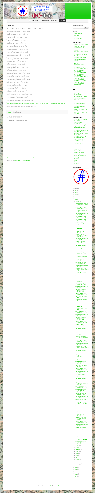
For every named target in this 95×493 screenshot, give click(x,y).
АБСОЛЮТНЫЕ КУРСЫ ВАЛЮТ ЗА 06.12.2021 (81, 403)
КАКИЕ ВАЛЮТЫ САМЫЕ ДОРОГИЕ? (81, 359)
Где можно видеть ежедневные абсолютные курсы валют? (81, 224)
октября (78, 447)
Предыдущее (65, 157)
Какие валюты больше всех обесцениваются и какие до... (81, 204)
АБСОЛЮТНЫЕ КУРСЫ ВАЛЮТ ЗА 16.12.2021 (81, 322)
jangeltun (50, 485)
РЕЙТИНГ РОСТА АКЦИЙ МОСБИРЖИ (80, 125)
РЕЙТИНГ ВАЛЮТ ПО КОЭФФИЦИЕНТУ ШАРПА (80, 65)
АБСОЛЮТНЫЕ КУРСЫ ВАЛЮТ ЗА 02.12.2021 (81, 432)
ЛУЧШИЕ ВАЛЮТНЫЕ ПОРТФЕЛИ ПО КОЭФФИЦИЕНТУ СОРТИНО (81, 75)
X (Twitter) (76, 163)
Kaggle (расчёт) (77, 149)
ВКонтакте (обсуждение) (79, 150)
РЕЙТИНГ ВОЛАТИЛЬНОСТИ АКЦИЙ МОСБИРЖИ (81, 131)
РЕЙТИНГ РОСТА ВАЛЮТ (80, 57)
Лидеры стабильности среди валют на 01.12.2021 (80, 442)
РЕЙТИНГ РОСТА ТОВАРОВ (80, 96)
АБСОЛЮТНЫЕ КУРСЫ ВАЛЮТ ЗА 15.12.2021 (81, 329)
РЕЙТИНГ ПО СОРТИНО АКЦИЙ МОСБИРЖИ (80, 137)
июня (77, 455)
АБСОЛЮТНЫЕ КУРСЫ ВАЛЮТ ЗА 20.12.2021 (81, 294)
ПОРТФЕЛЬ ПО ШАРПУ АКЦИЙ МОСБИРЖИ (79, 140)
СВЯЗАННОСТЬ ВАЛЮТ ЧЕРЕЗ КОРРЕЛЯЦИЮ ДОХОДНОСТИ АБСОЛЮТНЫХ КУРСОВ (80, 84)
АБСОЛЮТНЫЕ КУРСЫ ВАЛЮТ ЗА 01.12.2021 (81, 439)
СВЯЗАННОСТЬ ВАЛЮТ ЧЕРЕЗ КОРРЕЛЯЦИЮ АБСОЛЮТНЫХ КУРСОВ (80, 79)
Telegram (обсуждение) (79, 152)
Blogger (59, 485)
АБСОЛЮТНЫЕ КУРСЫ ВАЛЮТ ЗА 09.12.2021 (81, 379)
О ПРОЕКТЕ (77, 35)
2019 (76, 469)
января (77, 464)
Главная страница (37, 157)
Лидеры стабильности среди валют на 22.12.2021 (80, 280)
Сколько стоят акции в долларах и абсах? (80, 263)
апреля (77, 459)
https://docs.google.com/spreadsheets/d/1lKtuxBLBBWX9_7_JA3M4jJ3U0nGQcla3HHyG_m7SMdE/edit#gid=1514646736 (36, 103)
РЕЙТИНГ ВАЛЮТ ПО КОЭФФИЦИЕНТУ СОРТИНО (81, 68)
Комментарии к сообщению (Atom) (22, 160)
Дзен (75, 161)
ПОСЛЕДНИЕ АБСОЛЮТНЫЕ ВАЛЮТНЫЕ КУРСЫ (81, 52)
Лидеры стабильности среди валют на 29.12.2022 (80, 231)
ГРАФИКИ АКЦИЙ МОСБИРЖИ (78, 123)
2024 (76, 194)
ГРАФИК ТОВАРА (78, 94)
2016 (76, 474)
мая (77, 457)
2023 (76, 196)
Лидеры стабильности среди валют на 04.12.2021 (80, 414)
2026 (76, 190)
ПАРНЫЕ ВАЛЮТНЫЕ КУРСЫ (81, 44)
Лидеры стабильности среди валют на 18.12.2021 (80, 305)
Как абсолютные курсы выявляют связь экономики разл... (80, 290)
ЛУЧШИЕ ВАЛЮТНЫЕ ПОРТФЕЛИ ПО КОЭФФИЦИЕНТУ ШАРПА (80, 71)
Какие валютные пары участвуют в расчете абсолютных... (80, 418)
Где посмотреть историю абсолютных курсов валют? (81, 301)
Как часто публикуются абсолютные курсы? (80, 217)
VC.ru (75, 160)
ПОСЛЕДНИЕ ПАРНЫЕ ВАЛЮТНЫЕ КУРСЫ (79, 47)
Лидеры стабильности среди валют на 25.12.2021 (80, 259)
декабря (78, 201)
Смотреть (62, 20)
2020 (76, 467)
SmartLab (76, 158)
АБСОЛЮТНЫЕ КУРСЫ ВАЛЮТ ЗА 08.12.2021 (81, 387)
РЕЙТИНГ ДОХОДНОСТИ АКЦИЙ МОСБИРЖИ (80, 128)
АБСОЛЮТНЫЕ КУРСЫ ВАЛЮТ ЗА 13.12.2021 (81, 351)
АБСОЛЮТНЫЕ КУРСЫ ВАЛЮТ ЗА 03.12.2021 (81, 422)
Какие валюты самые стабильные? (80, 276)
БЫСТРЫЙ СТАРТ (78, 38)
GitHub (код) (77, 154)
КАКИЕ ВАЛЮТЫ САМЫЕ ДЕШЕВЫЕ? (81, 227)
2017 (76, 473)
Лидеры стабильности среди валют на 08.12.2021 (80, 390)
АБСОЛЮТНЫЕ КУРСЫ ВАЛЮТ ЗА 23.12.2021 (81, 273)
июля (77, 453)
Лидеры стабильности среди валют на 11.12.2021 (80, 362)
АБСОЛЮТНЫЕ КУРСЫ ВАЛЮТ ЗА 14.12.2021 (81, 341)
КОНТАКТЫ (77, 37)
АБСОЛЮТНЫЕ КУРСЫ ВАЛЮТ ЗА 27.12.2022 (81, 246)
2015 (76, 476)
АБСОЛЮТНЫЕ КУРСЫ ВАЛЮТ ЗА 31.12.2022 (81, 208)
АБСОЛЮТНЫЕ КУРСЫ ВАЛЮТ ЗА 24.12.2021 (81, 256)
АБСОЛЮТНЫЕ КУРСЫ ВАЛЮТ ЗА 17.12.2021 (81, 312)
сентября (78, 449)
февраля (78, 463)
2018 (76, 471)
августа (77, 451)
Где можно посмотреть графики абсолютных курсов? (80, 243)
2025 (76, 192)
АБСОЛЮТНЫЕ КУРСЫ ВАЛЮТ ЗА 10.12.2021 (81, 369)
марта (77, 461)
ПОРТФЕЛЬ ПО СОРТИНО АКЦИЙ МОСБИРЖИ (80, 142)
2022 (76, 198)
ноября (77, 445)
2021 (76, 199)
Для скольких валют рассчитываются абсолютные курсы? (80, 376)
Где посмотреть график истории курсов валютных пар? (81, 269)
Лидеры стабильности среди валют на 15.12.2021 (80, 333)
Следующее (9, 157)
